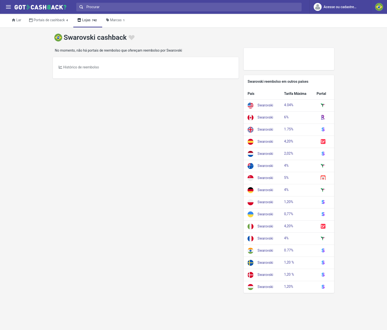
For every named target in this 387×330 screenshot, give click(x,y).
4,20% (288, 141)
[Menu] (8, 7)
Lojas (87, 20)
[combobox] (187, 7)
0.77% (288, 250)
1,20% (288, 202)
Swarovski (265, 105)
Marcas (116, 20)
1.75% (288, 129)
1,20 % (289, 262)
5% (286, 178)
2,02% (288, 153)
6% (286, 117)
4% (286, 165)
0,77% (288, 214)
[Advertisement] (289, 59)
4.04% (288, 105)
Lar (16, 20)
